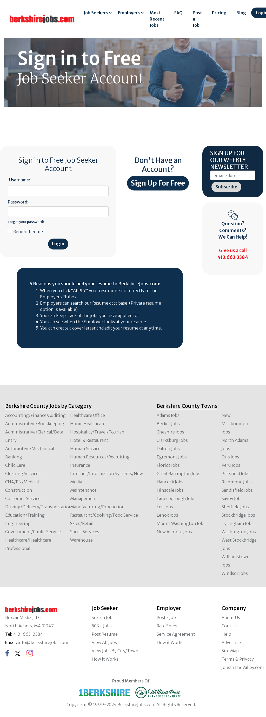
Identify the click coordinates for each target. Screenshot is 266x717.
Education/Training (25, 515)
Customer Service (23, 498)
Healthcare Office (87, 415)
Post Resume (105, 634)
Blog (241, 12)
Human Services (86, 448)
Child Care (15, 465)
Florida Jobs (168, 465)
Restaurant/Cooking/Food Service (104, 515)
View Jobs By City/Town (115, 650)
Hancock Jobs (170, 481)
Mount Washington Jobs (181, 523)
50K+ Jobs (102, 625)
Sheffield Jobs (235, 506)
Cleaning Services (23, 473)
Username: (19, 179)
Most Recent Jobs (157, 19)
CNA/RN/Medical (22, 481)
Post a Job (197, 19)
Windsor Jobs (235, 573)
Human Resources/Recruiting (100, 456)
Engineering (18, 523)
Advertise (231, 642)
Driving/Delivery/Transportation (38, 506)
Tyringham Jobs (238, 523)
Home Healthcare (87, 423)
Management (83, 498)
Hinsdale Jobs (170, 490)
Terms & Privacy (238, 659)
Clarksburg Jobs (172, 440)
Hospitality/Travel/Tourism (98, 432)
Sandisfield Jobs (237, 490)
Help (226, 634)
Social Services (84, 531)
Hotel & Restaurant (89, 440)
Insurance (80, 465)
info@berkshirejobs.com (43, 642)
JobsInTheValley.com (243, 667)
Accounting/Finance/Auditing (35, 415)
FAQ (178, 12)
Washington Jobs (239, 531)
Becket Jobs (168, 423)
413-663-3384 (28, 634)
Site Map (230, 650)
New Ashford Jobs (174, 531)
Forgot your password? (26, 222)
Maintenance (83, 490)
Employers (129, 12)
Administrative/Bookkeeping (34, 423)
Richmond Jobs (237, 481)
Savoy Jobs (232, 498)
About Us (231, 617)
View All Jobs (104, 642)
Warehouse (81, 540)
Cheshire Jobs (170, 432)
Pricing (219, 12)
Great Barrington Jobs (178, 473)
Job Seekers (96, 12)
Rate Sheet (167, 625)
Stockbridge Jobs (238, 515)
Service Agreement (176, 634)
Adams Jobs (168, 415)
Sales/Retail (82, 523)
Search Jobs (103, 617)
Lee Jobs (165, 506)
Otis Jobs (230, 456)
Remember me (28, 231)
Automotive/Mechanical (29, 448)
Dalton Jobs (168, 448)
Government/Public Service (33, 531)
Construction (18, 490)
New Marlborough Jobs (235, 424)
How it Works (105, 659)
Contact (229, 625)
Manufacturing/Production (97, 506)
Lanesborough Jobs (176, 498)
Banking (13, 456)
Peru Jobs (231, 465)
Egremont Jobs (172, 456)
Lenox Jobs (167, 515)
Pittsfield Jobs (235, 473)
